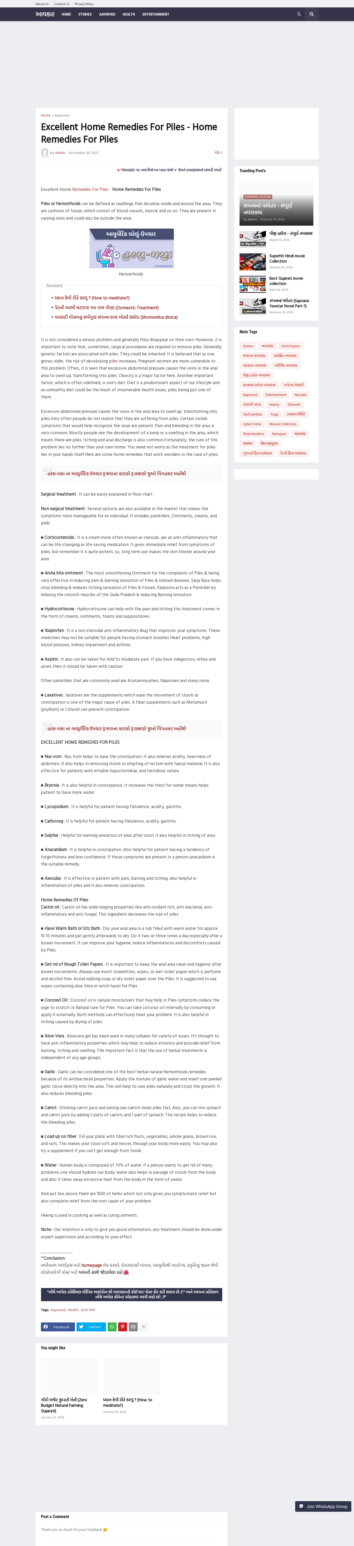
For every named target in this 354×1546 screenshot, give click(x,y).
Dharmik (294, 404)
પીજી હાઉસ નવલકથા (256, 375)
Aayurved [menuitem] (107, 14)
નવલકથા (267, 346)
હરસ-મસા (88, 1310)
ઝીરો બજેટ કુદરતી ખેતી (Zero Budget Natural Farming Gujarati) (64, 1405)
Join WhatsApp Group (323, 1506)
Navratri (301, 394)
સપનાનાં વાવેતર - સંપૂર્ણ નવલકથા (267, 209)
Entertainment (276, 394)
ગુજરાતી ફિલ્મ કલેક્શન (257, 453)
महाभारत (299, 433)
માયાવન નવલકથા (254, 355)
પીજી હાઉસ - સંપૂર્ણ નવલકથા (290, 233)
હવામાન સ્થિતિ (296, 414)
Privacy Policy (84, 3)
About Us (42, 3)
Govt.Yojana (290, 346)
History (274, 404)
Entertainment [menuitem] (155, 14)
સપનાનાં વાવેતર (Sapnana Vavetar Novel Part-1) (289, 303)
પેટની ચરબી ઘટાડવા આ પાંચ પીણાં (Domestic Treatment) (107, 307)
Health (73, 1310)
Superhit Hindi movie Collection (287, 258)
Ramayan (279, 433)
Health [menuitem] (129, 14)
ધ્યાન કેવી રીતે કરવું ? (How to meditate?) (92, 297)
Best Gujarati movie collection (286, 281)
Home (46, 115)
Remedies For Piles (90, 189)
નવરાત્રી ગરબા (252, 404)
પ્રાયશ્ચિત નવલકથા (285, 355)
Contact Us (62, 3)
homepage (91, 1265)
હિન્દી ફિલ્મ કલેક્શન (293, 453)
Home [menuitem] (66, 14)
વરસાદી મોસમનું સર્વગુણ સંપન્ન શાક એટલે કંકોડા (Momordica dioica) (116, 317)
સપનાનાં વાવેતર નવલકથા (259, 385)
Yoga (274, 414)
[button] (299, 14)
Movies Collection (283, 424)
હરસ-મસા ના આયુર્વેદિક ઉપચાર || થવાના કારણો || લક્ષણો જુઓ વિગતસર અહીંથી (116, 473)
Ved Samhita (252, 414)
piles (113, 360)
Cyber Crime (252, 424)
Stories (248, 346)
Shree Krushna (253, 433)
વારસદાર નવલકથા (254, 365)
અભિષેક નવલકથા (286, 365)
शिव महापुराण (269, 443)
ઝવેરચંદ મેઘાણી (293, 385)
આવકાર (45, 14)
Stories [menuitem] (85, 14)
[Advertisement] (177, 65)
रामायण (247, 443)
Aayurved (61, 115)
